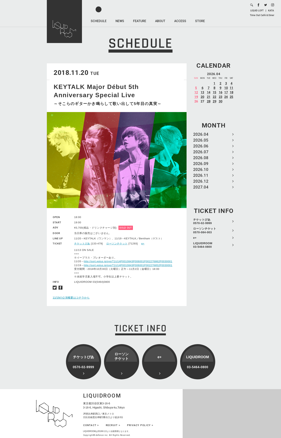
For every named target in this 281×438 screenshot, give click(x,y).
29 (214, 101)
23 (220, 97)
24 (226, 97)
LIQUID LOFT (257, 10)
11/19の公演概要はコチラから (71, 297)
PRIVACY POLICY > (140, 425)
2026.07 (200, 152)
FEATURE (139, 21)
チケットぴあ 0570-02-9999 (202, 221)
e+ (195, 237)
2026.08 (200, 158)
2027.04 (200, 187)
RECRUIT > (113, 425)
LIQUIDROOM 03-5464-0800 (202, 245)
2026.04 (200, 134)
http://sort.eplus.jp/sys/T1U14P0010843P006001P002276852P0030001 (128, 265)
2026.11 (200, 175)
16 (220, 92)
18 (231, 92)
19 (196, 97)
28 (208, 101)
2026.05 (200, 140)
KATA (271, 10)
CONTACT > (91, 425)
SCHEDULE (99, 21)
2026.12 (200, 181)
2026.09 (200, 164)
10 (226, 88)
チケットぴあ (82, 243)
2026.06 (200, 146)
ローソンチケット (117, 243)
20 (202, 97)
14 (208, 92)
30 (220, 101)
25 (231, 97)
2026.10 (200, 169)
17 (226, 92)
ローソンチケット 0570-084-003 (204, 230)
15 (214, 92)
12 (196, 92)
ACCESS (180, 21)
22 (214, 97)
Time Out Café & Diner (262, 15)
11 (231, 88)
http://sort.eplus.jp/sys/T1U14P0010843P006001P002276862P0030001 (128, 261)
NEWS (120, 21)
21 (208, 97)
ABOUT (160, 21)
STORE (200, 21)
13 (202, 92)
